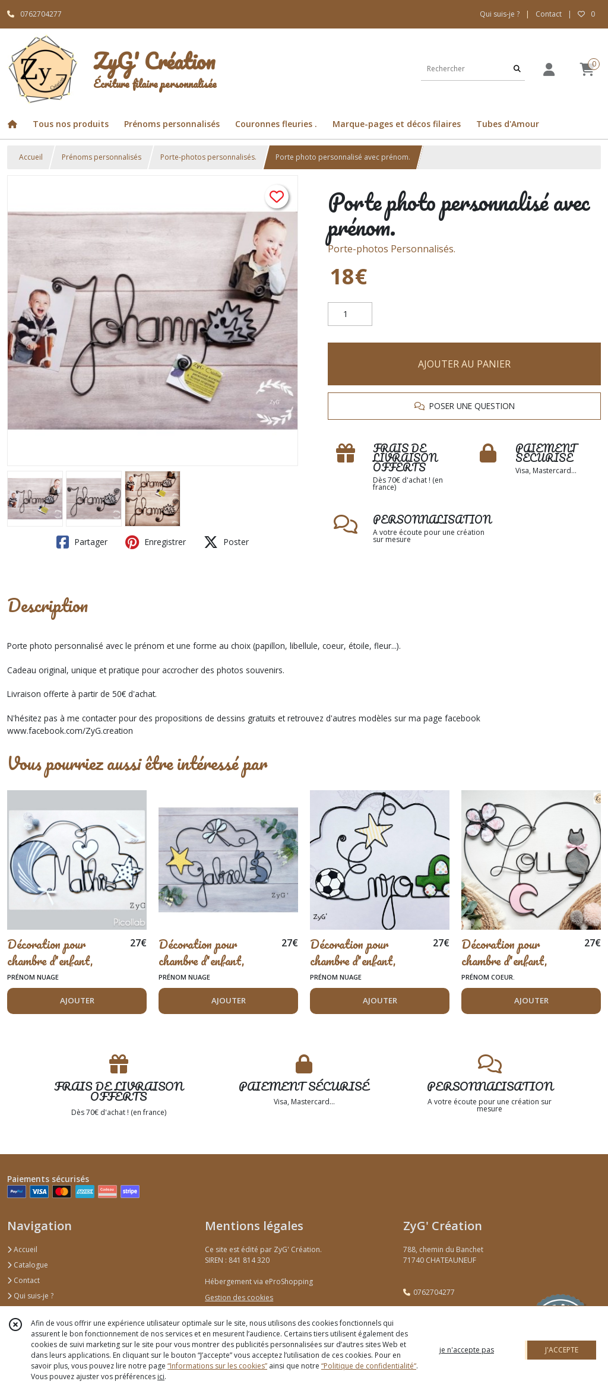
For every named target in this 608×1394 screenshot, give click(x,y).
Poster (226, 542)
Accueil (31, 157)
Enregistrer (155, 542)
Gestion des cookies (239, 1297)
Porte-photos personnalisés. (208, 157)
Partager (81, 542)
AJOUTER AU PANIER (464, 363)
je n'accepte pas (466, 1350)
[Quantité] (350, 314)
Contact (549, 14)
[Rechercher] (517, 68)
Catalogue (27, 1265)
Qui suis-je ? (30, 1296)
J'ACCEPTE (561, 1350)
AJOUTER (77, 1000)
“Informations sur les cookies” (217, 1366)
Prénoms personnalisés (101, 157)
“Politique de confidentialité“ (368, 1366)
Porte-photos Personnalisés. (391, 248)
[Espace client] (548, 69)
